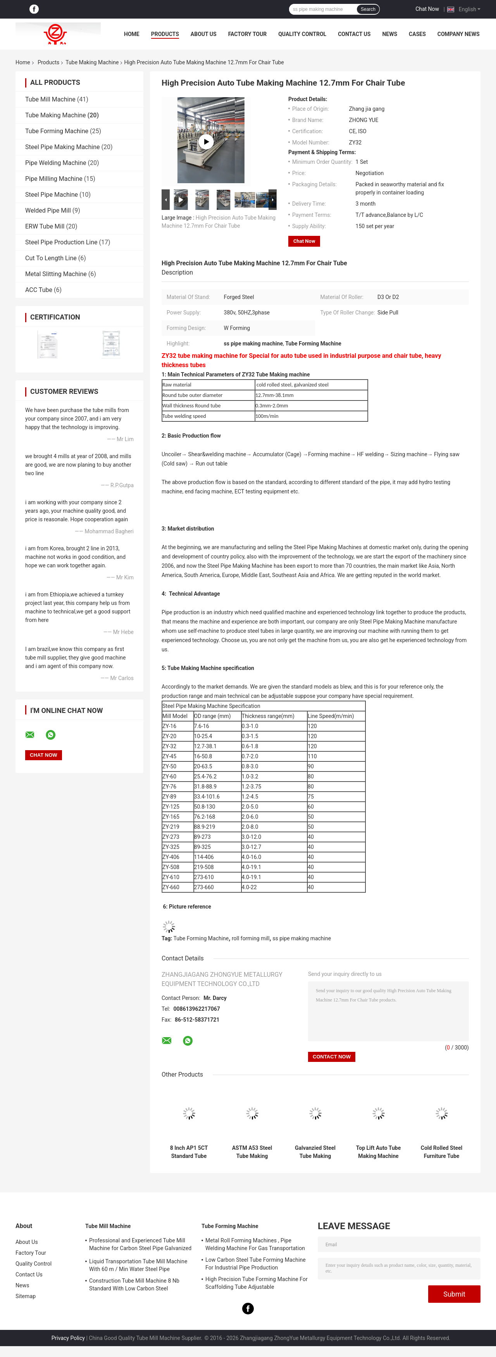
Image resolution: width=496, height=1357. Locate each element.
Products (165, 34)
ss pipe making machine (301, 938)
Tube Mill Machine (50, 99)
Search (368, 9)
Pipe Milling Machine (54, 178)
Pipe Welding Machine (55, 163)
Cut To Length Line (51, 258)
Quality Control (302, 34)
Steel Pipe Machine (51, 194)
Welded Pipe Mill (48, 210)
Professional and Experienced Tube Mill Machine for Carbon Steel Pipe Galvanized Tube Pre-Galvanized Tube (140, 1245)
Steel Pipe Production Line (61, 242)
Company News (458, 34)
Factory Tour (247, 34)
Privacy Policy (68, 1338)
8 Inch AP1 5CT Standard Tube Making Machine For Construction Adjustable (189, 1152)
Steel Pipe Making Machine (62, 147)
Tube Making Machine (92, 62)
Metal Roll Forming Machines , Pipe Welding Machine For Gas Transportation (255, 1244)
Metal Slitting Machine (56, 274)
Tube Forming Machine (56, 131)
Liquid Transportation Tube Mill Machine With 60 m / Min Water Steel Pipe (138, 1265)
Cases (417, 34)
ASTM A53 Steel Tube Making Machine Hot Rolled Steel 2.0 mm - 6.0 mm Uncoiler (252, 1152)
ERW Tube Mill (45, 226)
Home (132, 34)
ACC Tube (38, 290)
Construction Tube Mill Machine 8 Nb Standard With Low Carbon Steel (134, 1285)
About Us (204, 34)
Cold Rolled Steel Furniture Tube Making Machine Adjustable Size (442, 1152)
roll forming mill (251, 938)
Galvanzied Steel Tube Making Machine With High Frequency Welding (315, 1152)
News (389, 34)
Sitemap (26, 1296)
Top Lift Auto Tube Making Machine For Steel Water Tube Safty (378, 1152)
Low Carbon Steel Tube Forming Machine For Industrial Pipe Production (255, 1264)
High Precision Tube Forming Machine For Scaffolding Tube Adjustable (256, 1283)
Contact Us (354, 34)
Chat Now (427, 9)
